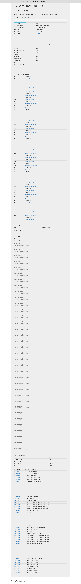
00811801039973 (17, 473)
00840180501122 (17, 498)
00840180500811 (17, 562)
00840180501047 (17, 514)
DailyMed (36, 1)
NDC (33, 1)
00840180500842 (17, 556)
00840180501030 (17, 516)
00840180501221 (17, 477)
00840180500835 (17, 558)
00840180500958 (17, 533)
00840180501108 (17, 502)
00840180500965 (17, 531)
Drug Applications (42, 1)
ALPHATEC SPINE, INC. (40, 35)
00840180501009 (17, 523)
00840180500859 (17, 554)
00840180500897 (17, 545)
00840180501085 (17, 506)
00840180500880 (17, 547)
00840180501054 (17, 512)
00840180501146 (17, 494)
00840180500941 (17, 535)
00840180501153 (17, 492)
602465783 (38, 33)
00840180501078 (17, 508)
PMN (19, 1)
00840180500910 (17, 541)
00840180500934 (17, 537)
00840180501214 (17, 479)
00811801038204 (17, 475)
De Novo (22, 1)
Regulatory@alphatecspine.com (31, 78)
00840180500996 (17, 525)
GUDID (30, 1)
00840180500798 (17, 566)
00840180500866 (17, 552)
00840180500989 (17, 527)
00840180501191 (17, 483)
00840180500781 (17, 568)
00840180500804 (17, 564)
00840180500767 (17, 572)
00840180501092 (17, 504)
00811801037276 (17, 471)
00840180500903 (17, 543)
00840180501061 (17, 510)
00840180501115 (17, 500)
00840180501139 (17, 496)
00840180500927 (17, 539)
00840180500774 (17, 570)
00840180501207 (17, 481)
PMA (17, 1)
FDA (13, 1)
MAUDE (26, 1)
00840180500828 (17, 560)
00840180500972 (17, 529)
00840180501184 (17, 485)
